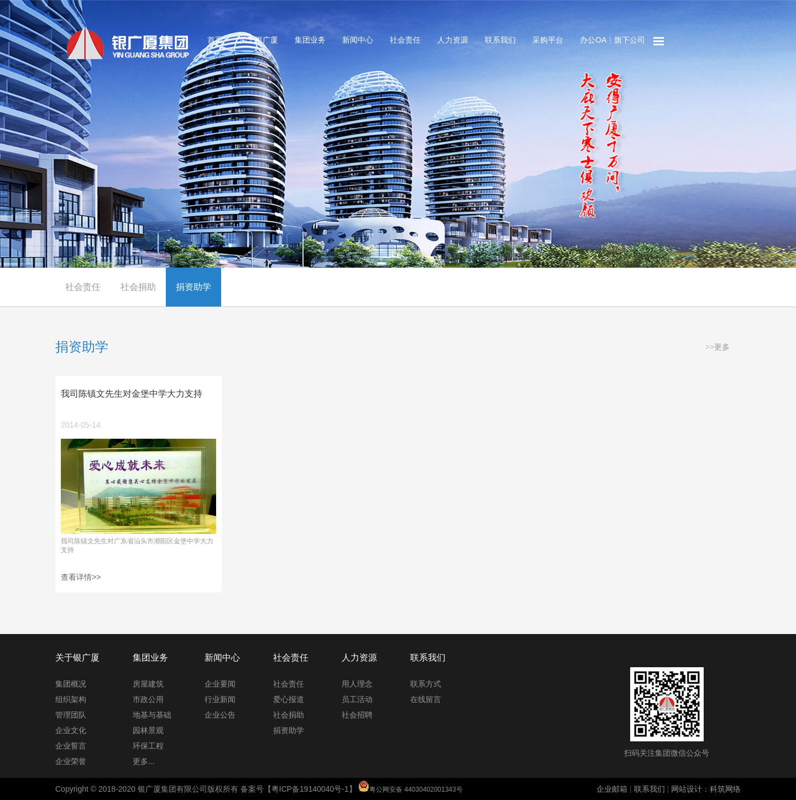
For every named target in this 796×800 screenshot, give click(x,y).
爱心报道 (288, 699)
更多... (144, 761)
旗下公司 (629, 39)
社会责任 (405, 39)
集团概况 (70, 683)
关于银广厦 (258, 39)
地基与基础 (152, 714)
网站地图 (658, 41)
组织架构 (70, 699)
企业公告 (220, 714)
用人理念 (357, 683)
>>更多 (717, 347)
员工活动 (357, 699)
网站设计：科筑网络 (706, 789)
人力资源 (452, 39)
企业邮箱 (611, 789)
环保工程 (148, 745)
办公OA (593, 39)
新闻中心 (357, 39)
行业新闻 (220, 699)
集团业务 (310, 39)
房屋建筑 (148, 683)
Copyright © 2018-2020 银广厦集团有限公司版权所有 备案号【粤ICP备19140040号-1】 (259, 789)
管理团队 (70, 714)
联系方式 (425, 683)
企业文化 (70, 730)
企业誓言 (70, 745)
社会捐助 (138, 287)
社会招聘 (357, 714)
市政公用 (148, 699)
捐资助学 (193, 287)
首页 (215, 39)
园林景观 (148, 730)
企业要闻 (220, 683)
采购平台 (547, 39)
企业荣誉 (70, 761)
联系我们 (500, 39)
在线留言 (425, 699)
